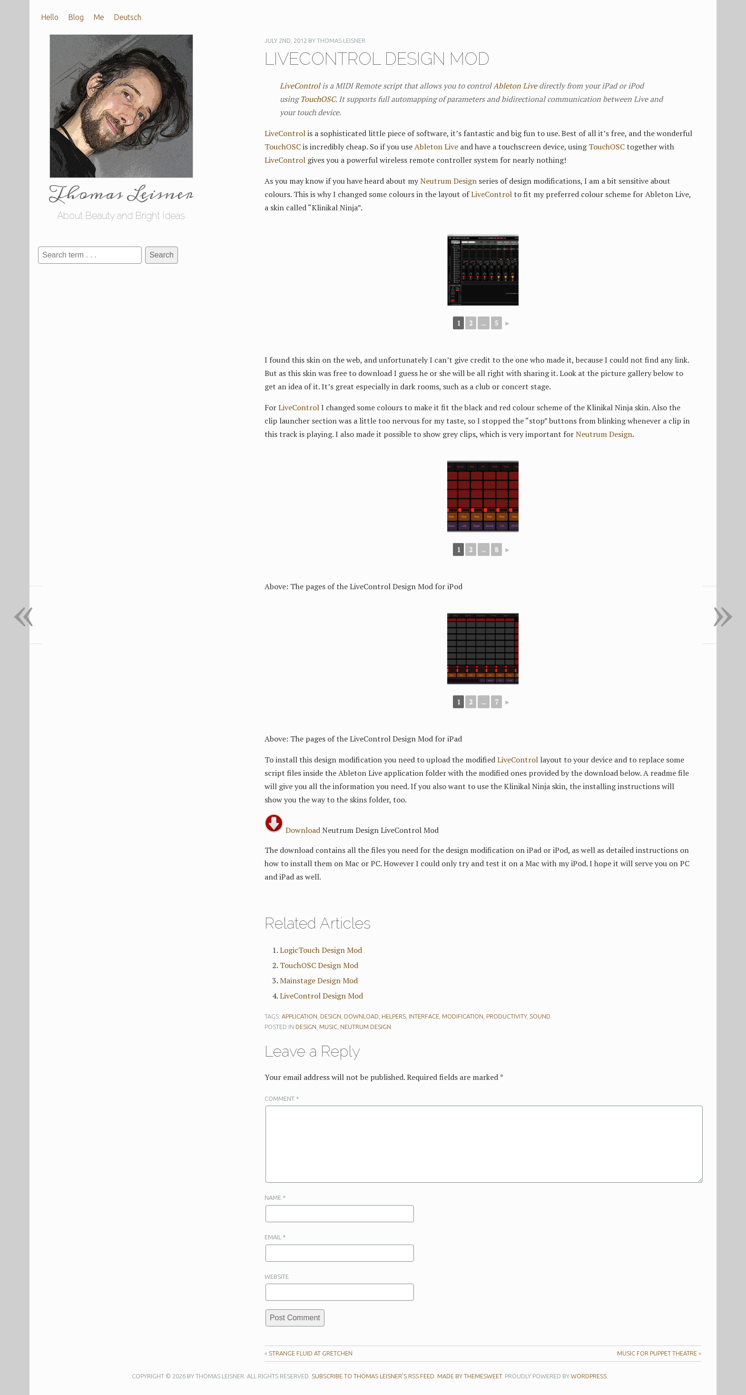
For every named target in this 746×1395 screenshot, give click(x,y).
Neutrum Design (448, 181)
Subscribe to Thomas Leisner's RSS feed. (374, 1376)
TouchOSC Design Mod (319, 965)
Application (299, 1016)
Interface (424, 1016)
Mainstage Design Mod (319, 980)
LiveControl (300, 85)
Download (292, 830)
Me (98, 17)
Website (277, 1276)
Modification (462, 1016)
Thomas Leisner (341, 40)
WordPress (589, 1376)
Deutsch (127, 17)
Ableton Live (515, 85)
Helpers (394, 1016)
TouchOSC (317, 99)
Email (275, 1237)
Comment (282, 1098)
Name (275, 1197)
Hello (50, 17)
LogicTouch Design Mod (321, 950)
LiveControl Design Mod (321, 995)
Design (330, 1016)
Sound (540, 1016)
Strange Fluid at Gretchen (311, 1353)
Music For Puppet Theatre (657, 1353)
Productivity (506, 1016)
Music (328, 1026)
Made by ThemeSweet (469, 1376)
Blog (76, 17)
